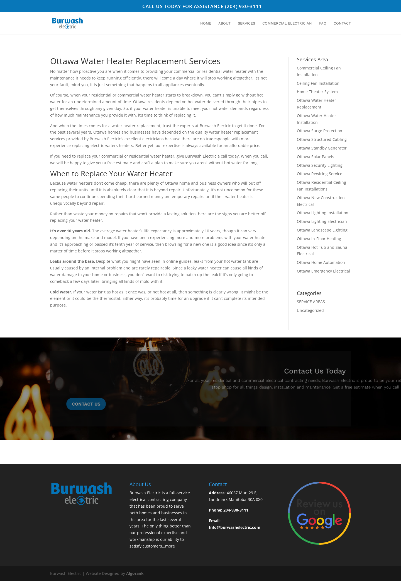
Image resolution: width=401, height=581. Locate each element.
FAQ (322, 23)
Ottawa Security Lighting (320, 165)
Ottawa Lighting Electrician (322, 221)
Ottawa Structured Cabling (322, 139)
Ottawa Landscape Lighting (322, 230)
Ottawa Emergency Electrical (323, 271)
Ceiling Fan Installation (318, 83)
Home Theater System (317, 91)
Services (246, 23)
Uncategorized (310, 310)
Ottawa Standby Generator (322, 148)
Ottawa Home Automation (321, 262)
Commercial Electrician (287, 23)
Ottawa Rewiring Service (319, 173)
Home (205, 23)
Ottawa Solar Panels (315, 156)
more (170, 546)
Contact (342, 23)
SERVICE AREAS (311, 301)
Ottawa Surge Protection (319, 130)
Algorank (135, 573)
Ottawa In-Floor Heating (319, 238)
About (224, 23)
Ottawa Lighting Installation (322, 212)
